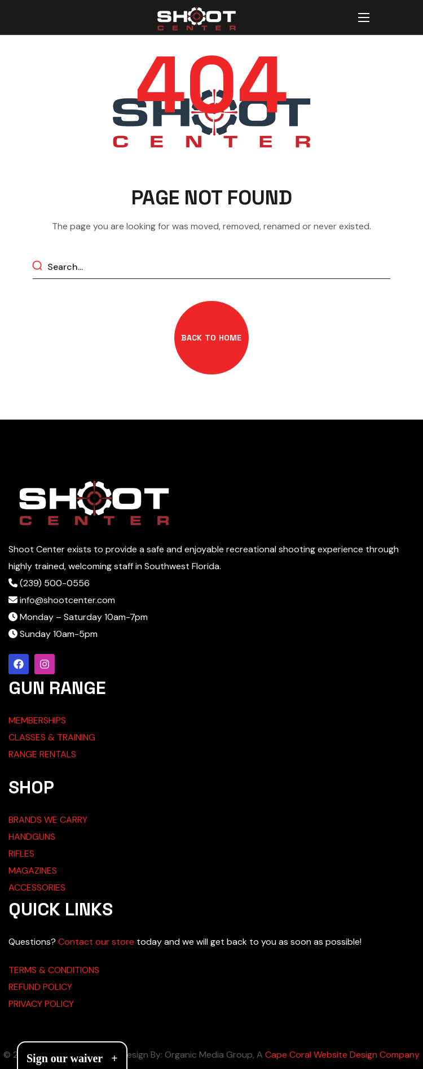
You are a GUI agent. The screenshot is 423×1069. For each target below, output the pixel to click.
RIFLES (21, 853)
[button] (211, 337)
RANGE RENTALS (42, 754)
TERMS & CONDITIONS (53, 970)
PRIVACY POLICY (41, 1004)
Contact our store (96, 942)
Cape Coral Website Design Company (342, 1055)
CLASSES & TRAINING (51, 737)
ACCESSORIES (36, 887)
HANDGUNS (31, 837)
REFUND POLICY (40, 987)
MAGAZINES (32, 870)
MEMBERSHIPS (37, 720)
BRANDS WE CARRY (47, 820)
